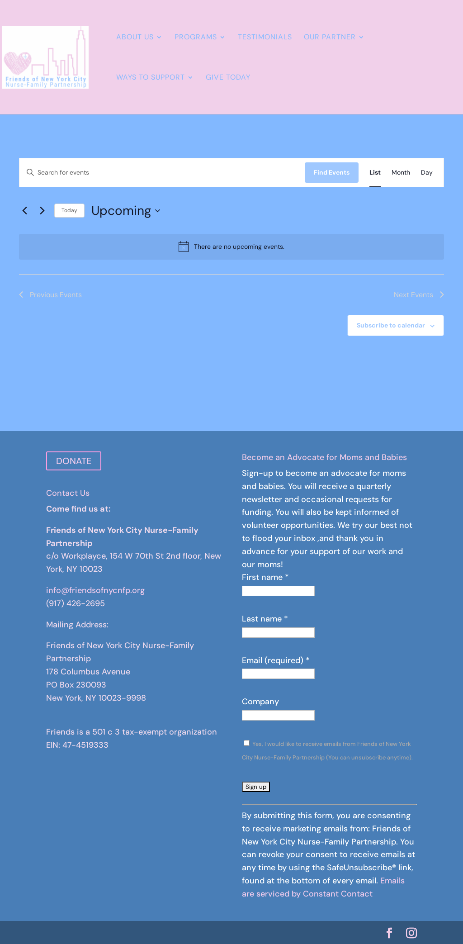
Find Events (332, 172)
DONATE (73, 461)
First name (265, 577)
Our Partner (330, 38)
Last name (265, 618)
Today (69, 210)
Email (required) (276, 660)
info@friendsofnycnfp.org (95, 590)
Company (260, 701)
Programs (196, 38)
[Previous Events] (24, 210)
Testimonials (265, 38)
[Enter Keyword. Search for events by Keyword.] (162, 172)
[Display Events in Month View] (401, 172)
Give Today (228, 78)
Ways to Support (150, 78)
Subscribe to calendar (391, 325)
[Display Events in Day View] (427, 172)
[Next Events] (42, 210)
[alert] (231, 246)
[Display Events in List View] (375, 172)
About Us (135, 38)
